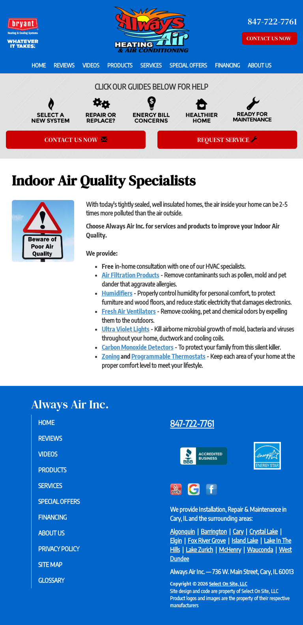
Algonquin (182, 531)
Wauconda (260, 550)
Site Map (55, 565)
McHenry (230, 550)
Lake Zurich (199, 550)
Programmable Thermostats (168, 356)
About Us (259, 65)
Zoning (111, 356)
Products (120, 65)
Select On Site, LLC (228, 583)
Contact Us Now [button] (269, 38)
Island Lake (245, 541)
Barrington (214, 531)
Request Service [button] (227, 139)
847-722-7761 (192, 423)
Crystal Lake (263, 531)
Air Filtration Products (130, 275)
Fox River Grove (207, 541)
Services (151, 65)
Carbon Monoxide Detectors (138, 347)
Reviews (64, 65)
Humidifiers (117, 293)
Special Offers (188, 65)
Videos (90, 65)
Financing (227, 65)
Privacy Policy (63, 549)
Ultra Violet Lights (126, 329)
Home (39, 65)
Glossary (56, 580)
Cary (238, 531)
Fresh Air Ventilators (129, 311)
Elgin (176, 541)
